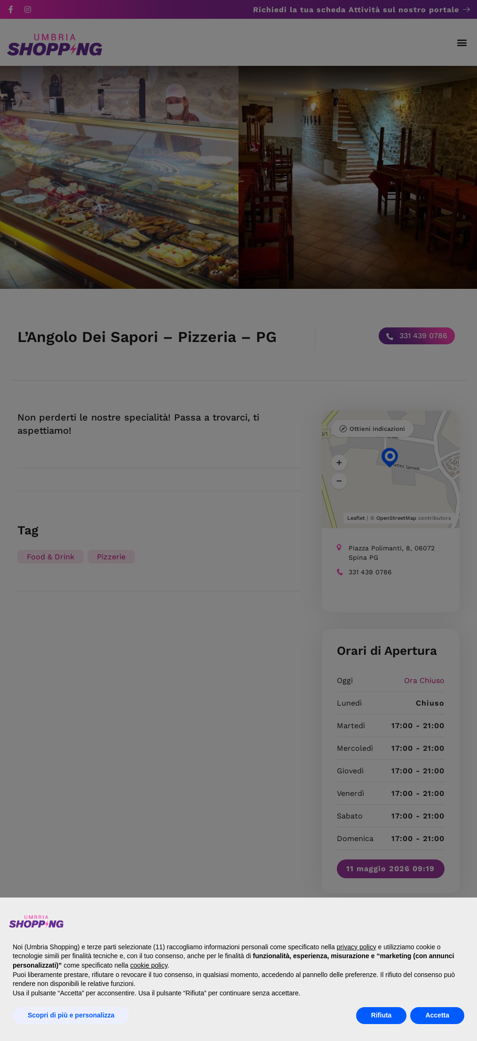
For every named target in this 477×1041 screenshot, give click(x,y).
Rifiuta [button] (381, 1015)
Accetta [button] (437, 1015)
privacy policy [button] (356, 947)
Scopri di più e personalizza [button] (71, 1015)
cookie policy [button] (148, 965)
